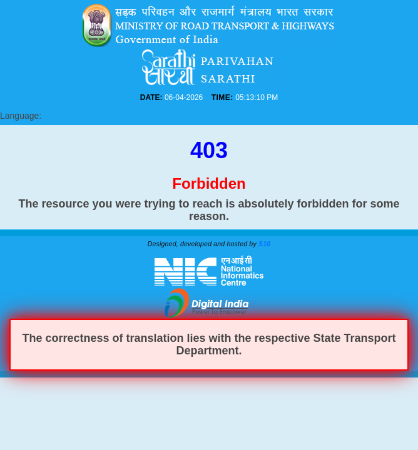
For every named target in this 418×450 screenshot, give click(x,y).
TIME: (222, 97)
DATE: (151, 97)
